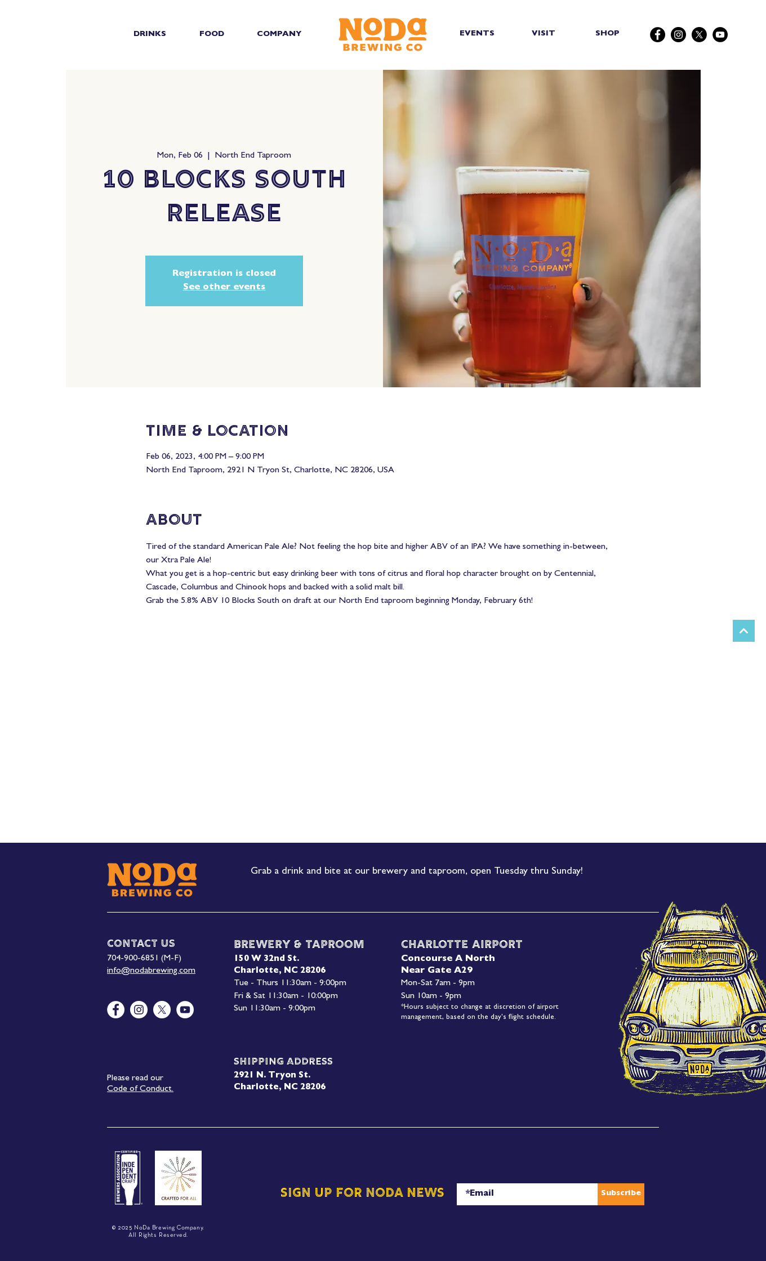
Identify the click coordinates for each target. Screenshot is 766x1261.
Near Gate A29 (437, 971)
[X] (699, 34)
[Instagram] (678, 34)
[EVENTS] (478, 34)
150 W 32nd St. (266, 959)
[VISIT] (544, 34)
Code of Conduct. (140, 1089)
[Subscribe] (621, 1194)
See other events (224, 287)
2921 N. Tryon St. (272, 1076)
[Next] (744, 631)
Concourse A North (448, 959)
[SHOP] (608, 34)
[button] (149, 34)
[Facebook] (657, 34)
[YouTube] (720, 34)
